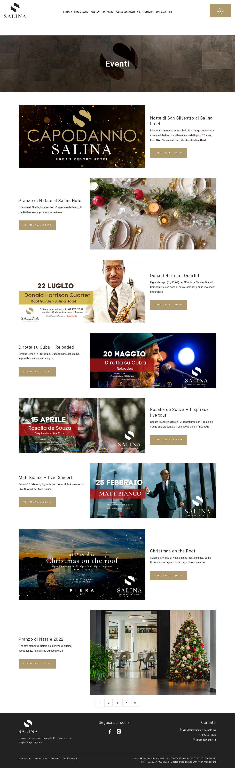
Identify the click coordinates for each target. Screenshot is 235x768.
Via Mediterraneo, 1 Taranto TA (199, 730)
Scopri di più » (34, 742)
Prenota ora (25, 758)
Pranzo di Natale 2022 (41, 639)
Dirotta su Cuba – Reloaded (46, 347)
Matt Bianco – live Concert (45, 477)
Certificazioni (70, 758)
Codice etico (177, 761)
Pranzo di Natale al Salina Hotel (51, 200)
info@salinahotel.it (205, 739)
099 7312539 (209, 734)
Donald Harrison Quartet (174, 275)
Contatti (55, 758)
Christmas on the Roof (173, 551)
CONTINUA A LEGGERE (169, 153)
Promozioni (41, 758)
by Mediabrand (208, 761)
